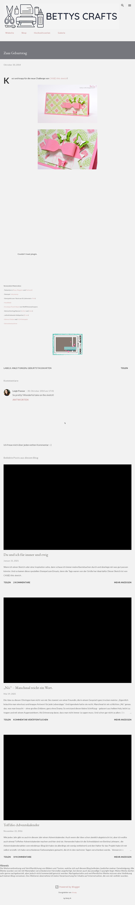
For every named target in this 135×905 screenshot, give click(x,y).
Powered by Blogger (67, 886)
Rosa (14, 290)
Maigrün (20, 290)
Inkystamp (14, 294)
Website (8, 33)
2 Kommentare (21, 582)
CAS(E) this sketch (58, 78)
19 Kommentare (22, 857)
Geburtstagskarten (39, 368)
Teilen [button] (124, 368)
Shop (22, 33)
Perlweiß (29, 290)
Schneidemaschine (10, 323)
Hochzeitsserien (40, 33)
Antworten (20, 399)
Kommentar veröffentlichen (30, 719)
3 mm (26, 315)
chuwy (74, 893)
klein (30, 311)
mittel (23, 311)
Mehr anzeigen (122, 582)
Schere (6, 319)
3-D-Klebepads (23, 319)
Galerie (59, 33)
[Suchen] (122, 5)
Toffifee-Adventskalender (21, 825)
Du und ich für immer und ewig (26, 554)
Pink (33, 298)
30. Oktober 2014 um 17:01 (40, 391)
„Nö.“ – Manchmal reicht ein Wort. (28, 687)
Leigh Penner (19, 391)
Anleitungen (19, 368)
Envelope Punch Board (12, 307)
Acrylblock (7, 302)
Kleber (12, 319)
